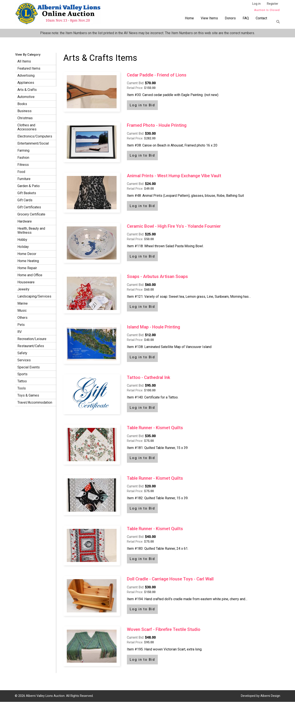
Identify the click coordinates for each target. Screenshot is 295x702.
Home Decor (26, 254)
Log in (256, 4)
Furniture (23, 179)
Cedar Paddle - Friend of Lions (156, 75)
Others (22, 318)
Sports (22, 374)
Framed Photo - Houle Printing (157, 125)
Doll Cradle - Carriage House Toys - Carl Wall (170, 578)
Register (272, 4)
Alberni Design (270, 696)
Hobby (22, 240)
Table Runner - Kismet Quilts (155, 427)
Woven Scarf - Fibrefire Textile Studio (163, 629)
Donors (230, 18)
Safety (22, 353)
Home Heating (28, 261)
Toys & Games (28, 395)
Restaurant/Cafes (30, 346)
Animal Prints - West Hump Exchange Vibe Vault (174, 175)
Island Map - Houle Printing (153, 327)
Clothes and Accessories (26, 127)
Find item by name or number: (277, 21)
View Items (209, 18)
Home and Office (29, 275)
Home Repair (27, 268)
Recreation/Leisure (31, 339)
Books (22, 104)
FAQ (246, 18)
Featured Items (28, 68)
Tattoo (22, 381)
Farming (23, 150)
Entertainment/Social (33, 143)
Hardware (24, 221)
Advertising (26, 75)
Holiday (23, 247)
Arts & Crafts (27, 90)
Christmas (25, 118)
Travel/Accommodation (34, 402)
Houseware (26, 282)
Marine (22, 303)
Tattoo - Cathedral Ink (148, 377)
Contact (261, 18)
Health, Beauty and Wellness (31, 230)
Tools (21, 388)
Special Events (28, 367)
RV (19, 332)
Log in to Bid (142, 105)
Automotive (26, 97)
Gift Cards (24, 200)
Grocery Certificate (31, 214)
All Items (24, 61)
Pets (21, 325)
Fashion (23, 158)
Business (24, 111)
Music (22, 310)
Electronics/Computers (34, 136)
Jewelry (23, 289)
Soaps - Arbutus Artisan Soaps (157, 276)
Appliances (25, 83)
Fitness (23, 165)
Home (189, 18)
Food (21, 172)
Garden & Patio (28, 186)
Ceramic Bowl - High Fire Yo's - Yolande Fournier (174, 226)
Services (24, 360)
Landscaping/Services (34, 296)
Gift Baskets (26, 193)
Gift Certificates (29, 207)
